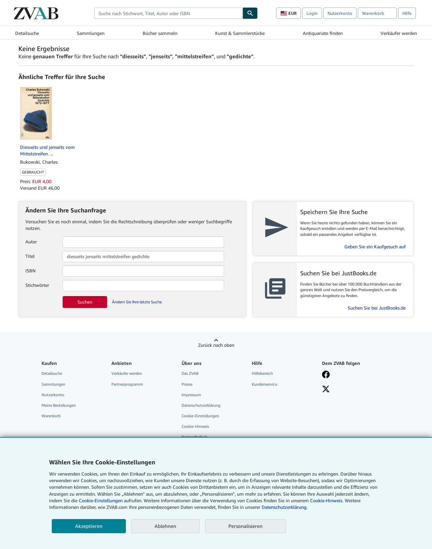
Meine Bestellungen (59, 405)
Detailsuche (27, 33)
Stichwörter (37, 285)
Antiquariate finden (323, 33)
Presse (187, 384)
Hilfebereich (262, 373)
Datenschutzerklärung (201, 405)
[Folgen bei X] (326, 389)
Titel (30, 256)
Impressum (191, 394)
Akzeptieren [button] (88, 526)
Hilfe (407, 13)
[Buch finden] (250, 13)
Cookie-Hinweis (195, 426)
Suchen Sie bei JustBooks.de (377, 308)
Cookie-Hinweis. (326, 500)
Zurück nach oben (216, 345)
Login (312, 13)
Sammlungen (90, 33)
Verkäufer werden (399, 33)
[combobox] (168, 13)
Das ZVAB (190, 373)
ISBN (30, 270)
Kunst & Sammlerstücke (240, 33)
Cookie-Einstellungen (101, 500)
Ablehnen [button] (165, 526)
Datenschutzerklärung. (284, 507)
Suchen (84, 302)
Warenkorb (51, 415)
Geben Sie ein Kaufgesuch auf (375, 246)
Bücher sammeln (160, 33)
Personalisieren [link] (245, 526)
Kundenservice (264, 384)
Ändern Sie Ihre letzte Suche (137, 301)
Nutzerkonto (340, 13)
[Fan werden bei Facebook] (326, 375)
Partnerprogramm (127, 384)
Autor (31, 241)
